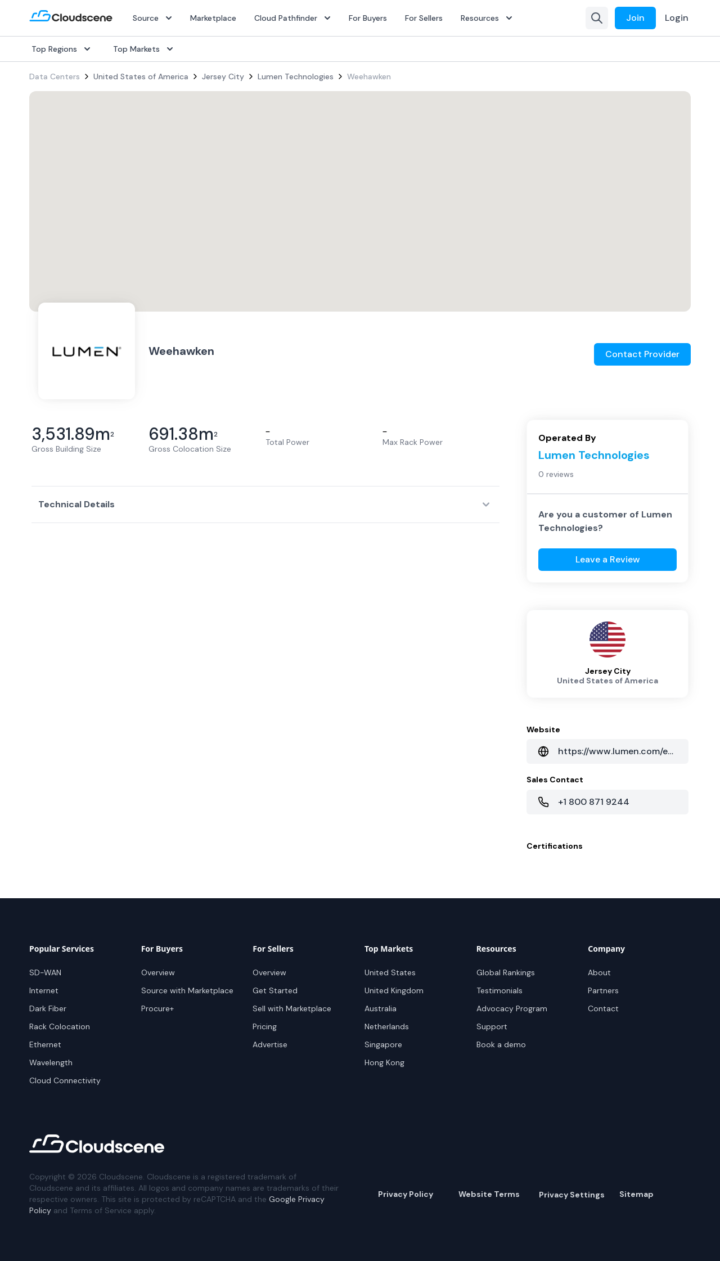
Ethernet (45, 1044)
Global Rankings (505, 972)
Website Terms (489, 1194)
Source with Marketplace (187, 990)
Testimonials (499, 990)
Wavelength (51, 1062)
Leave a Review (607, 559)
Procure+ (157, 1008)
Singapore (383, 1044)
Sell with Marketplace (292, 1008)
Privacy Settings (572, 1194)
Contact (603, 1008)
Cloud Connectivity (65, 1080)
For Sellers (424, 18)
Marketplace (213, 18)
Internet (43, 990)
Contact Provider (642, 354)
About (599, 972)
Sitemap (636, 1194)
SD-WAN (45, 972)
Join (635, 18)
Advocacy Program (511, 1008)
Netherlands (386, 1026)
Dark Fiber (47, 1008)
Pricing (265, 1026)
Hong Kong (384, 1062)
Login (676, 18)
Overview (158, 972)
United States (390, 972)
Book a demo (501, 1044)
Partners (603, 990)
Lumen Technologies (296, 76)
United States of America (140, 76)
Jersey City (223, 76)
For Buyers (368, 18)
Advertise (270, 1044)
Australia (380, 1008)
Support (491, 1026)
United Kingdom (394, 990)
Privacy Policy (405, 1194)
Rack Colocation (59, 1026)
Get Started (275, 990)
